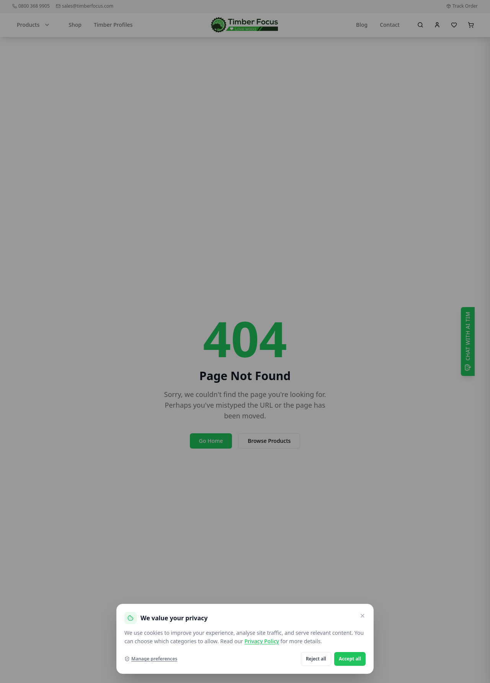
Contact (390, 24)
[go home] (244, 25)
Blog (362, 24)
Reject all (316, 658)
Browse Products (269, 440)
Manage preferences (150, 659)
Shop (75, 24)
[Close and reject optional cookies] (362, 616)
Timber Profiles (113, 24)
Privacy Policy (261, 641)
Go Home (211, 440)
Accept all (350, 658)
